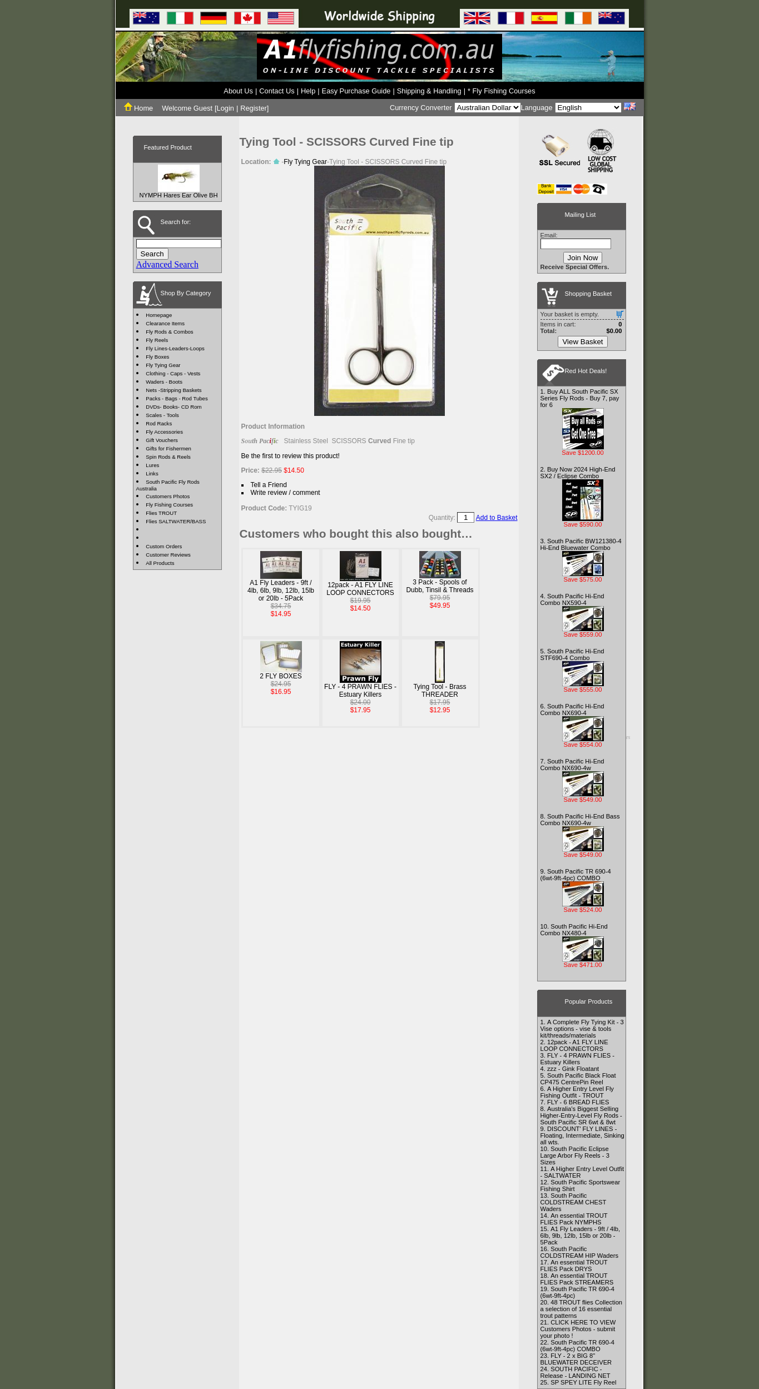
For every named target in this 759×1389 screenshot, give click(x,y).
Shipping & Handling (429, 91)
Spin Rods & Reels (168, 457)
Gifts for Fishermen (168, 448)
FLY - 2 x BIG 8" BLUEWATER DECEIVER (576, 1359)
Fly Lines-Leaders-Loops (175, 348)
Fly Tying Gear (163, 365)
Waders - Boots (164, 382)
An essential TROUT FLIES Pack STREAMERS (577, 1279)
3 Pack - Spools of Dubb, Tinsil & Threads (439, 586)
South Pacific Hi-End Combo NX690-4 (572, 709)
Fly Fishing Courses (169, 505)
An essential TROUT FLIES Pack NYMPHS (574, 1219)
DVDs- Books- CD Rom (173, 407)
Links (152, 473)
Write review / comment (285, 493)
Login (225, 108)
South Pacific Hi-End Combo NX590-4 (572, 599)
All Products (160, 563)
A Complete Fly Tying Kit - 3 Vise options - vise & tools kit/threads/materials (582, 1029)
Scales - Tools (162, 415)
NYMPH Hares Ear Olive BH (178, 195)
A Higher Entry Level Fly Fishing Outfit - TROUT (577, 1092)
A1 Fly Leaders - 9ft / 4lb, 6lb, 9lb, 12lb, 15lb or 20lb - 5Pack (280, 590)
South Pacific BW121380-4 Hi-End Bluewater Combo (581, 544)
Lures (152, 465)
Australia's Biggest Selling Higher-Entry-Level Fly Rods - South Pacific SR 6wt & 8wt (581, 1115)
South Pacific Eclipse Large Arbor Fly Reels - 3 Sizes (574, 1155)
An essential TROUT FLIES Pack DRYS (574, 1265)
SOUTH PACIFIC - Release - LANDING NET (575, 1372)
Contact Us (276, 91)
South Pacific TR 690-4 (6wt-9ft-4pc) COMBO (575, 874)
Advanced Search (167, 264)
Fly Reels (157, 340)
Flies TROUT (161, 513)
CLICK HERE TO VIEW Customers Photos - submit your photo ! (578, 1329)
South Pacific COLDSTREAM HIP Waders (579, 1252)
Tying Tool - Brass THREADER (439, 690)
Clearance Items (165, 323)
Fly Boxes (157, 357)
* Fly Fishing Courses (501, 91)
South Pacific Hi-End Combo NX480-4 (574, 929)
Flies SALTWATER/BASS (176, 521)
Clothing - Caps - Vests (173, 373)
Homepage (159, 315)
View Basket (582, 342)
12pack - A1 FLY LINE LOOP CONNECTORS (360, 589)
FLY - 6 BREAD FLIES (578, 1102)
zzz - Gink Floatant (573, 1068)
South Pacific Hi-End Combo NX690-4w (572, 764)
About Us (238, 91)
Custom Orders (164, 546)
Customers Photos (168, 496)
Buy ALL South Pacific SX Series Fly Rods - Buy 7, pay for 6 (579, 398)
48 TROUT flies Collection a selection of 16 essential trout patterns (581, 1309)
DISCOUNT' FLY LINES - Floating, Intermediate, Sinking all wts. (582, 1135)
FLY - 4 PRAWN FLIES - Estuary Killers (360, 690)
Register (253, 108)
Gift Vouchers (162, 440)
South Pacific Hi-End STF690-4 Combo (572, 654)
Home (138, 108)
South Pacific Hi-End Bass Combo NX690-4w (580, 819)
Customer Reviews (168, 555)
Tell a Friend (269, 485)
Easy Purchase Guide (356, 91)
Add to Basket (497, 518)
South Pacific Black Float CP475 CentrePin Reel (578, 1078)
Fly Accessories (164, 432)
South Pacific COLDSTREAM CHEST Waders (573, 1202)
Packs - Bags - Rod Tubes (176, 398)
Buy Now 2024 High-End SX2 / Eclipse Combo (578, 472)
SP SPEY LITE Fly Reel (583, 1382)
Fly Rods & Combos (169, 332)
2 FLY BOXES (281, 676)
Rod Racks (159, 423)
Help (308, 91)
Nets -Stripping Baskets (173, 390)
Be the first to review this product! (290, 456)
